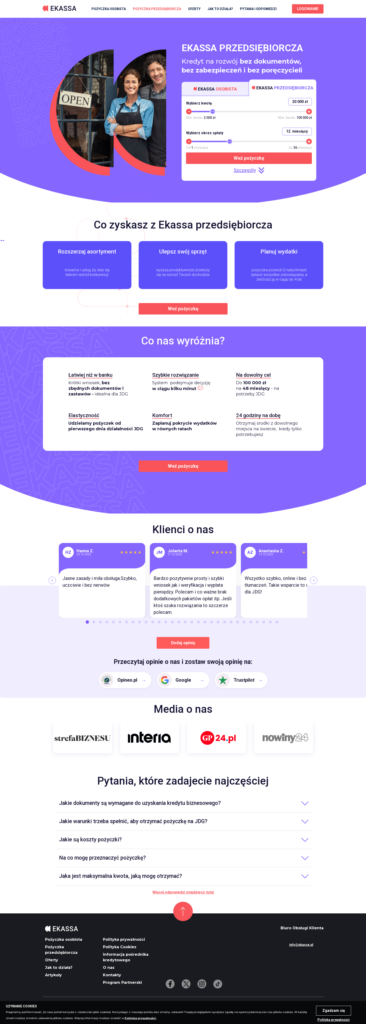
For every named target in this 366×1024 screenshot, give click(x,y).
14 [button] (172, 622)
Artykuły (53, 975)
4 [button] (107, 622)
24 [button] (237, 622)
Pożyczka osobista (109, 9)
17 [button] (191, 622)
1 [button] (87, 622)
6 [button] (120, 622)
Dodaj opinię (183, 642)
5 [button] (113, 622)
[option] (102, 580)
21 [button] (218, 622)
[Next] (313, 580)
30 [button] (276, 622)
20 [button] (211, 622)
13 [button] (165, 622)
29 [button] (270, 622)
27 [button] (257, 622)
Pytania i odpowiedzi (258, 9)
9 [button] (139, 622)
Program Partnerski (122, 982)
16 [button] (185, 622)
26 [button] (250, 622)
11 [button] (152, 622)
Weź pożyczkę (249, 158)
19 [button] (205, 622)
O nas (108, 967)
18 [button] (198, 622)
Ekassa (215, 89)
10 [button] (146, 622)
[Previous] (52, 580)
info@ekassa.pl (301, 945)
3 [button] (100, 622)
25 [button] (244, 622)
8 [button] (133, 622)
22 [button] (224, 622)
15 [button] (178, 622)
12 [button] (159, 622)
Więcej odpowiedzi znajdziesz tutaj (183, 892)
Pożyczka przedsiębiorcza (157, 9)
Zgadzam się (333, 1010)
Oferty (194, 9)
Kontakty (112, 975)
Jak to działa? (220, 9)
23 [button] (231, 622)
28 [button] (263, 622)
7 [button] (126, 622)
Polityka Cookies (119, 947)
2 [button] (93, 622)
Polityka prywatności (124, 939)
